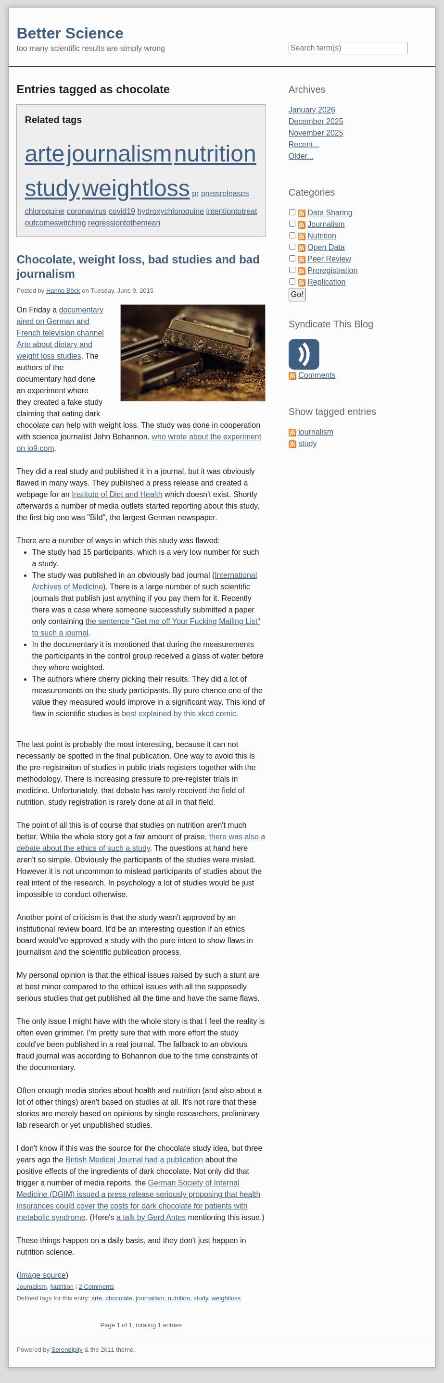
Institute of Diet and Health (117, 494)
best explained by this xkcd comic (179, 714)
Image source (42, 1275)
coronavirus (87, 211)
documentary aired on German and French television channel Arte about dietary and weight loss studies (59, 333)
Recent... (304, 144)
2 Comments (96, 1286)
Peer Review (329, 259)
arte (44, 153)
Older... (301, 156)
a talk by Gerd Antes (151, 1217)
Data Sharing (329, 213)
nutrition (215, 153)
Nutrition (62, 1286)
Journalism (31, 1286)
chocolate (118, 1298)
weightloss (136, 188)
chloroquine (44, 211)
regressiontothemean (124, 223)
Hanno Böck (63, 290)
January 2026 (312, 110)
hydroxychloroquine (170, 211)
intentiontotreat (231, 211)
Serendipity (67, 1349)
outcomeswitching (55, 223)
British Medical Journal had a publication (134, 1160)
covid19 (122, 211)
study (52, 188)
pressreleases (225, 193)
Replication (326, 282)
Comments (316, 375)
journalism (119, 153)
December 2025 (316, 121)
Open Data (325, 247)
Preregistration (332, 270)
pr (195, 193)
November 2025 (316, 133)
